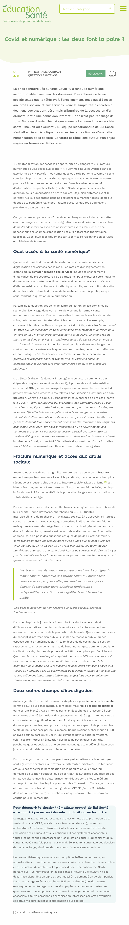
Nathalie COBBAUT (48, 71)
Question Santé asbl (43, 75)
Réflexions (95, 73)
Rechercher (114, 9)
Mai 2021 (16, 73)
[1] (105, 481)
